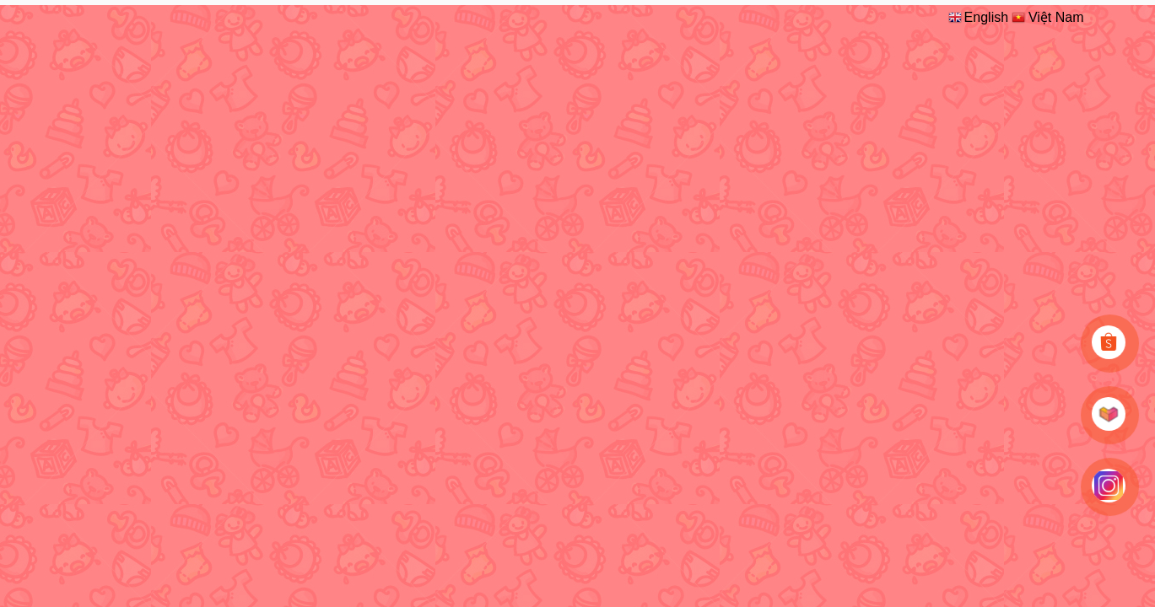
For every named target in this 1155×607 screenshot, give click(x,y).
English (977, 16)
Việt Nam (1047, 16)
